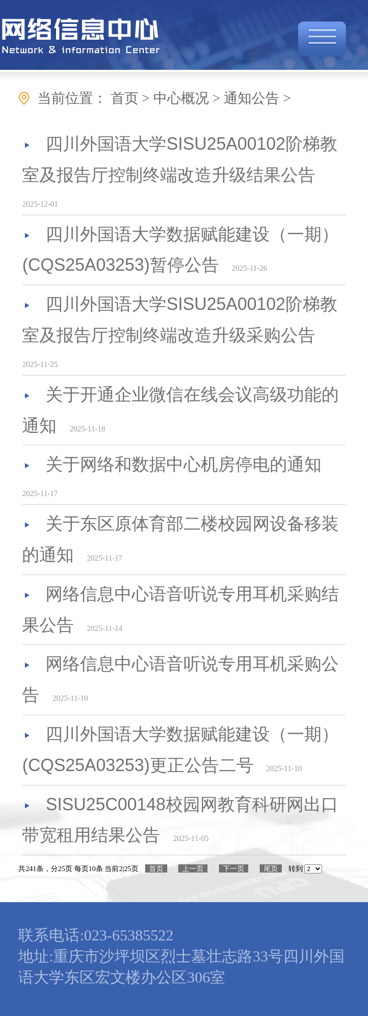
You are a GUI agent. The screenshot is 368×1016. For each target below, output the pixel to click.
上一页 (193, 868)
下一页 (233, 868)
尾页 (271, 868)
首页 (156, 868)
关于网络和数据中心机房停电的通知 (184, 464)
